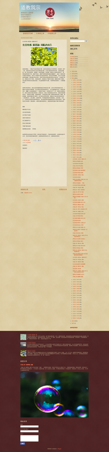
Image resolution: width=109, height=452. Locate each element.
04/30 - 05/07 (76, 279)
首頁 (43, 189)
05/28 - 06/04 (76, 150)
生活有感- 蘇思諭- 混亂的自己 (80, 257)
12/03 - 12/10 (76, 89)
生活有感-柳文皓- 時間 (78, 225)
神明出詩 (72, 62)
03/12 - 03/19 (76, 295)
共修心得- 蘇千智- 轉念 (78, 192)
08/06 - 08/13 (76, 127)
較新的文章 (24, 189)
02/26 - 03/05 (76, 300)
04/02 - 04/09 (76, 288)
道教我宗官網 (28, 33)
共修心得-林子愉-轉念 (78, 165)
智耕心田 (72, 60)
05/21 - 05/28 (76, 152)
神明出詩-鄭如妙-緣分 (78, 241)
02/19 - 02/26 (76, 302)
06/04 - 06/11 (76, 148)
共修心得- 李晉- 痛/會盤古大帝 (80, 209)
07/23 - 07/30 (76, 132)
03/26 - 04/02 (76, 291)
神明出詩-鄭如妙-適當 (78, 248)
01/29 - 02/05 (76, 309)
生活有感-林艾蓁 (77, 220)
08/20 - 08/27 (76, 123)
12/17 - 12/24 (76, 84)
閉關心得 (72, 64)
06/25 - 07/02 (76, 141)
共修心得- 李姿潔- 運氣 (78, 187)
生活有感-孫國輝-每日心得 (79, 202)
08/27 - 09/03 (76, 121)
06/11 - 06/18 (76, 145)
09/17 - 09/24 (76, 114)
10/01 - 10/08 (76, 109)
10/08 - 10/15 (76, 107)
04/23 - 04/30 (76, 281)
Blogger (59, 448)
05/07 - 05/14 (76, 157)
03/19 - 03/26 (76, 293)
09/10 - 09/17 (76, 116)
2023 (73, 78)
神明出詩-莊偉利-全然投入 (79, 238)
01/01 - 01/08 (76, 318)
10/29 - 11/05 (76, 100)
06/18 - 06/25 (76, 143)
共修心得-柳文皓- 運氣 (78, 233)
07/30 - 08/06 (76, 130)
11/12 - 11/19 (76, 96)
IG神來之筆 (40, 33)
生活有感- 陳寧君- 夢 (32, 334)
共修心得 (72, 58)
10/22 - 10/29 (76, 102)
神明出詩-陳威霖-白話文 (78, 274)
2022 (73, 321)
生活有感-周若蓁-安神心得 (79, 213)
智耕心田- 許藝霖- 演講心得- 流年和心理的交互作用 (80, 271)
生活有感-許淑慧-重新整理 (79, 170)
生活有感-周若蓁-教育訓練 (79, 185)
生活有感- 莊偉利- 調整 (78, 200)
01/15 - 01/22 (76, 313)
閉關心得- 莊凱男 (31, 351)
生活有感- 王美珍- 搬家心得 (79, 159)
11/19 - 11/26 (76, 93)
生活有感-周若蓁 (77, 177)
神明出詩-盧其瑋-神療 (78, 194)
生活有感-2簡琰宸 (31, 342)
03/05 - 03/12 (76, 297)
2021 (73, 323)
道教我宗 (31, 7)
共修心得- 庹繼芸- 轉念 (78, 211)
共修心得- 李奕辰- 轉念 (78, 207)
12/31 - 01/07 (76, 80)
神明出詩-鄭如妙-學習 (78, 168)
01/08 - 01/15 (76, 315)
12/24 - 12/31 (76, 82)
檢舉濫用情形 (74, 327)
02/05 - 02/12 (76, 306)
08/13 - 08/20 (76, 125)
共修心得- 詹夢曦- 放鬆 (26, 364)
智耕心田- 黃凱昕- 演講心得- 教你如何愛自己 (80, 236)
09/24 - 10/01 (76, 111)
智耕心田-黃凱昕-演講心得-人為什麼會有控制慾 (80, 180)
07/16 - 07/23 (76, 134)
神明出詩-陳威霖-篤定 (78, 161)
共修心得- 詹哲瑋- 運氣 (78, 261)
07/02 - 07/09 (76, 139)
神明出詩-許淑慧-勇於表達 (79, 245)
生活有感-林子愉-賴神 (78, 163)
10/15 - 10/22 (76, 105)
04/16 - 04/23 (76, 284)
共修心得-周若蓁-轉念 (78, 216)
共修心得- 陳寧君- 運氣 (78, 266)
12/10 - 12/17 (76, 86)
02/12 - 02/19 (76, 304)
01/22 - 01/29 (76, 311)
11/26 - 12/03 (76, 91)
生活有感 (28, 142)
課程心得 (72, 67)
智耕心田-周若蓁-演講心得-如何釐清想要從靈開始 (80, 254)
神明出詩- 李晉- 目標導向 (79, 189)
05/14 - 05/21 (76, 155)
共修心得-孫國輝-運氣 (78, 276)
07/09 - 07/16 (76, 136)
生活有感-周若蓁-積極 (78, 172)
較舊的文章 (63, 189)
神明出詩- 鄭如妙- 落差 (78, 204)
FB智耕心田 (52, 33)
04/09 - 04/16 (76, 286)
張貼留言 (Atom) (28, 192)
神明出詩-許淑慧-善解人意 (79, 227)
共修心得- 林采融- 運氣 (78, 259)
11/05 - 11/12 (76, 98)
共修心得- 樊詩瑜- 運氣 (78, 243)
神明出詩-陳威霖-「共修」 (79, 183)
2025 (73, 73)
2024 (73, 76)
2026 (73, 71)
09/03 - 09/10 (76, 118)
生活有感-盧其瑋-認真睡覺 (79, 264)
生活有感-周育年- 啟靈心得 (79, 222)
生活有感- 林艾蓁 (77, 268)
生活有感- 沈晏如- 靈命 (78, 174)
